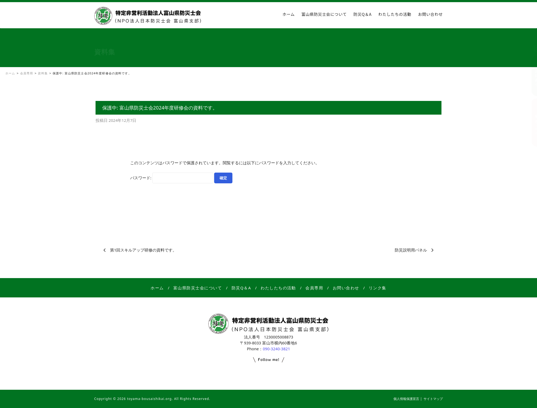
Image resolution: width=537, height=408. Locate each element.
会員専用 (314, 287)
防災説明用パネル (411, 250)
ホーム (289, 14)
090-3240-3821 (276, 348)
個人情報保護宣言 (406, 398)
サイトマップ (433, 398)
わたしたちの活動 (394, 14)
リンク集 (377, 287)
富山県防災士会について (324, 14)
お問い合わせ (430, 14)
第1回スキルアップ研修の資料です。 (143, 250)
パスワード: (171, 178)
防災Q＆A (362, 14)
